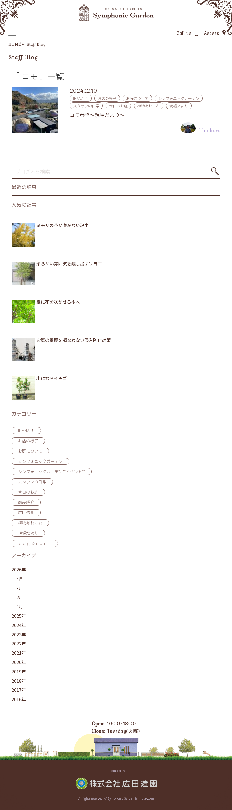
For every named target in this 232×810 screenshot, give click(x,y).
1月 (20, 606)
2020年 (19, 662)
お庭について (137, 98)
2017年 (19, 690)
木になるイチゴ (51, 378)
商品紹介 (26, 502)
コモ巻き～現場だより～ (97, 115)
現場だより (178, 105)
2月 (20, 597)
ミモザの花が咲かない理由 (62, 225)
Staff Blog (36, 44)
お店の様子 (107, 98)
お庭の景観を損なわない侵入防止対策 (73, 340)
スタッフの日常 (86, 105)
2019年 (19, 671)
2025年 (19, 616)
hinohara (209, 130)
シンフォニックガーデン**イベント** (51, 471)
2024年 (19, 625)
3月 (20, 588)
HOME (14, 44)
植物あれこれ (148, 105)
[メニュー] (12, 33)
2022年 (19, 643)
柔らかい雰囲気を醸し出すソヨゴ (69, 264)
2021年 (19, 653)
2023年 (19, 634)
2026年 (19, 569)
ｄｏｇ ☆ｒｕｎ (34, 543)
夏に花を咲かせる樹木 (58, 302)
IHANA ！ (80, 98)
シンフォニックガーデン (178, 98)
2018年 (19, 681)
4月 (20, 579)
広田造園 (26, 512)
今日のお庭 (118, 105)
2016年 (19, 699)
